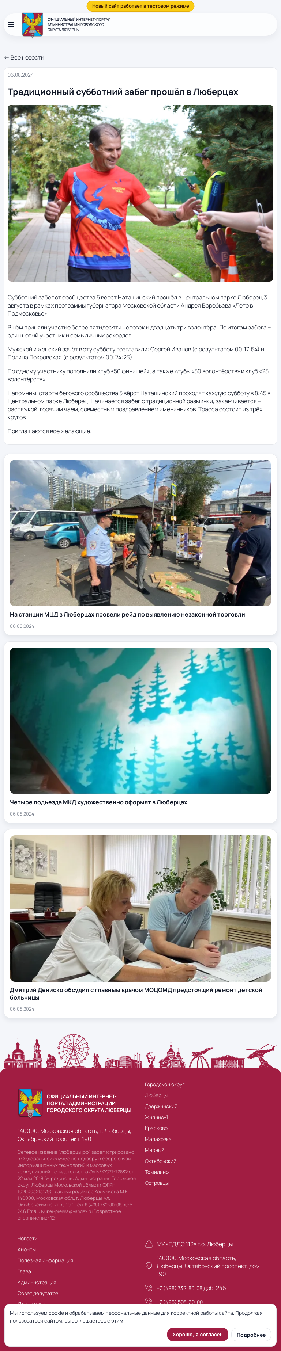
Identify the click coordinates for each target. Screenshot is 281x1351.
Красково (156, 1128)
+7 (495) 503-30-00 (180, 1301)
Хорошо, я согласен (198, 1334)
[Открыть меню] (11, 24)
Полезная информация (45, 1260)
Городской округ (164, 1084)
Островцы (157, 1182)
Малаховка (158, 1139)
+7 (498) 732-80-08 (179, 1288)
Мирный (154, 1149)
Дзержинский (161, 1106)
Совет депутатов (38, 1293)
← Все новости (24, 57)
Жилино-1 (156, 1117)
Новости (28, 1238)
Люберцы (156, 1095)
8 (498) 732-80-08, (104, 1204)
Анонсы (27, 1249)
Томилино (157, 1171)
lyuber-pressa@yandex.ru (67, 1211)
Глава (24, 1271)
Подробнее (251, 1334)
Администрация (37, 1282)
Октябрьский (160, 1160)
